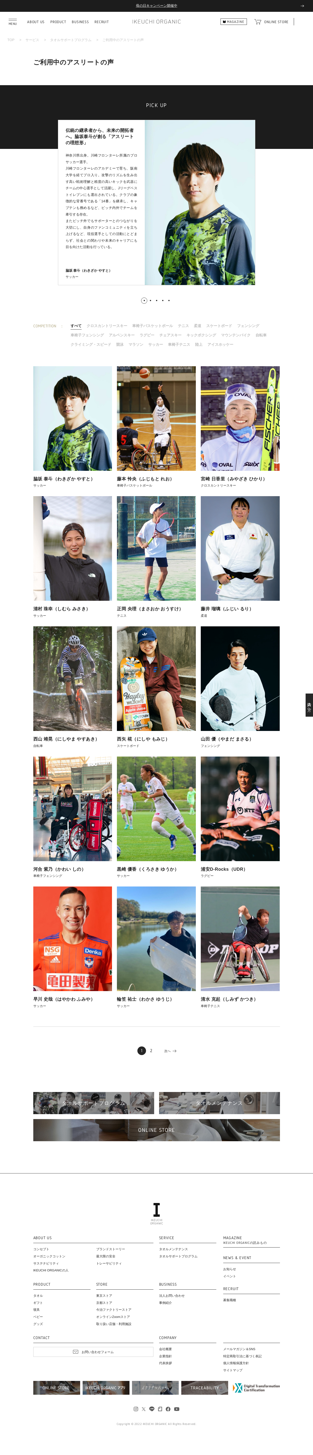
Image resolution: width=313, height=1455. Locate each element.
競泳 (120, 344)
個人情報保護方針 (236, 1363)
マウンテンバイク (236, 335)
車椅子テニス (179, 344)
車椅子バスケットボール (152, 326)
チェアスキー (170, 335)
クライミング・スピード (91, 344)
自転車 (261, 335)
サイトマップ (232, 1370)
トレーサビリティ (109, 1263)
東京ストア (104, 1295)
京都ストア (104, 1303)
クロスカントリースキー (107, 326)
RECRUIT (101, 22)
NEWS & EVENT (237, 1258)
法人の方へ (309, 705)
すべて (76, 326)
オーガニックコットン (49, 1256)
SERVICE (167, 1238)
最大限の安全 (105, 1256)
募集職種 (229, 1300)
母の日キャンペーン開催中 (156, 6)
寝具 (36, 1310)
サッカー (155, 344)
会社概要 (165, 1349)
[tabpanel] (156, 202)
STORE (102, 1284)
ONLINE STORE (276, 22)
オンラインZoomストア (113, 1317)
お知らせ (229, 1269)
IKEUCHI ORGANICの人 (51, 1270)
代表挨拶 (165, 1363)
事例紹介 (165, 1303)
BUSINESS (80, 22)
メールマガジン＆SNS (239, 1349)
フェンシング (248, 326)
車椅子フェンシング (87, 335)
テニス (183, 326)
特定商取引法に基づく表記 (242, 1356)
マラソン (136, 344)
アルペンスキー (122, 335)
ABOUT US (36, 22)
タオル (38, 1295)
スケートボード (219, 326)
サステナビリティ (46, 1263)
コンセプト (41, 1249)
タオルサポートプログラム (71, 40)
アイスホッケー (220, 344)
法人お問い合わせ (172, 1295)
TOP (11, 40)
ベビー (38, 1317)
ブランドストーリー (110, 1249)
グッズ (38, 1324)
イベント (229, 1276)
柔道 (197, 326)
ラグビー (147, 335)
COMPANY (168, 1338)
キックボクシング (201, 335)
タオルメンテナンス (173, 1249)
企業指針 (165, 1356)
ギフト (38, 1303)
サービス (32, 40)
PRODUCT (58, 22)
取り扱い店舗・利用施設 (113, 1324)
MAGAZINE (245, 1240)
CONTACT (41, 1338)
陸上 (199, 344)
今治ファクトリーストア (113, 1310)
